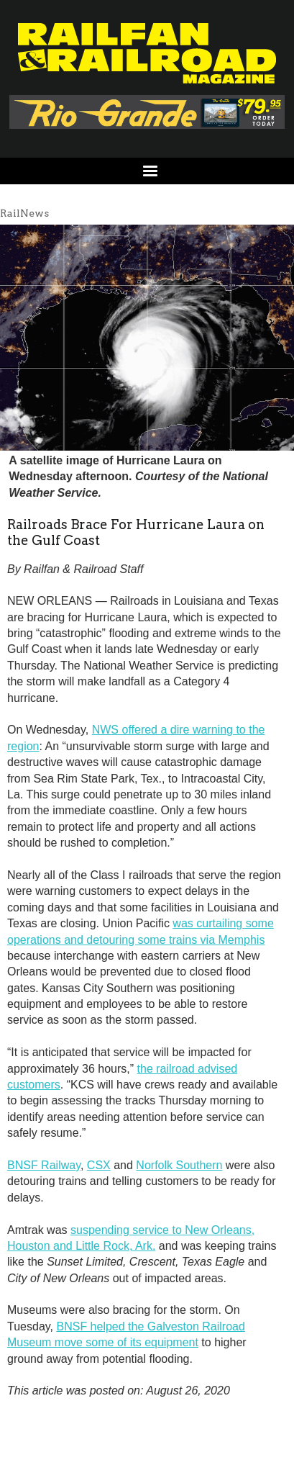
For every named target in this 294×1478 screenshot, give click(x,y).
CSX (99, 1165)
